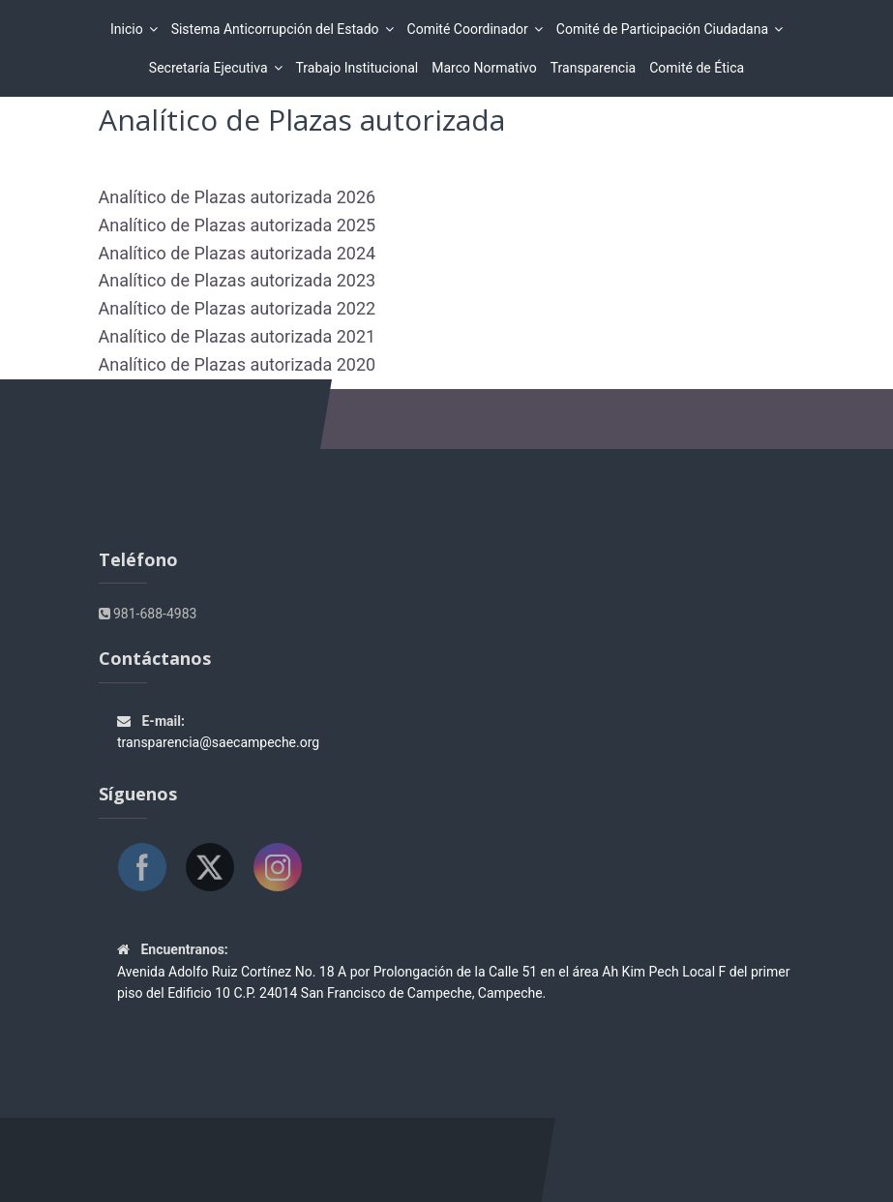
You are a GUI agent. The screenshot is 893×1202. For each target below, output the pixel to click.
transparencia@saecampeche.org (218, 742)
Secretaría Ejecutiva (211, 67)
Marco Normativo (484, 67)
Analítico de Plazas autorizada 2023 (237, 280)
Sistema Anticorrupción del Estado (278, 29)
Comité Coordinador (470, 29)
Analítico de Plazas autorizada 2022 (237, 308)
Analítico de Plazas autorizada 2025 (237, 225)
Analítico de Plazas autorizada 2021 (237, 336)
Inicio (129, 29)
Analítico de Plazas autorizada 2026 (237, 197)
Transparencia (593, 67)
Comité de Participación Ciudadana (665, 29)
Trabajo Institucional (357, 67)
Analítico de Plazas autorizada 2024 (237, 253)
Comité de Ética (696, 67)
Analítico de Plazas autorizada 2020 (237, 364)
